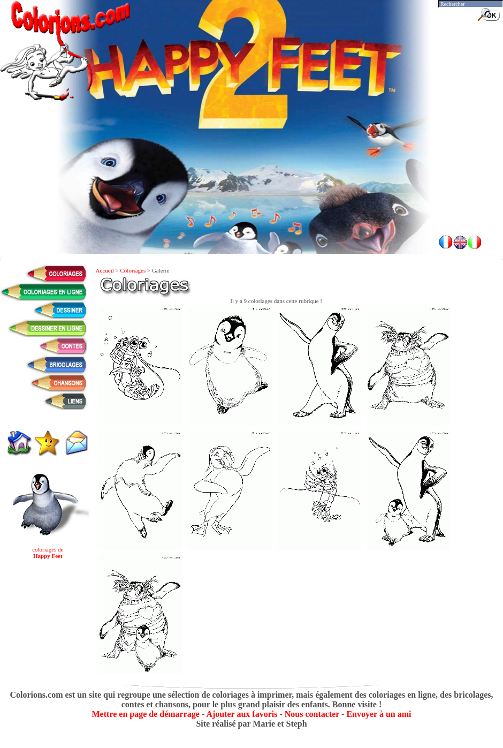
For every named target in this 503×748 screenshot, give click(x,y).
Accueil (105, 270)
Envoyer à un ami (378, 714)
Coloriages (133, 270)
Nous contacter (312, 714)
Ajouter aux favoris (241, 714)
